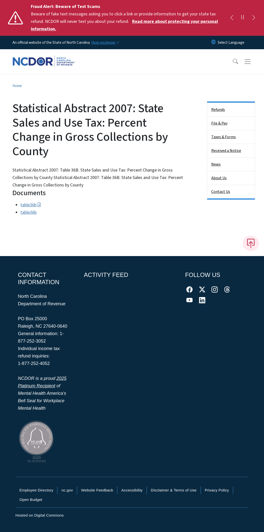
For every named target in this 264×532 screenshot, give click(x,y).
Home (17, 86)
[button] (232, 62)
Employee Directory (36, 490)
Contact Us (220, 191)
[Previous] (231, 18)
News (216, 164)
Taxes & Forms (223, 137)
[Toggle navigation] (252, 62)
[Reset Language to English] (213, 42)
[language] (231, 42)
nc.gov (67, 490)
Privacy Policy (217, 490)
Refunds (218, 109)
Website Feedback (97, 490)
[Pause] (242, 18)
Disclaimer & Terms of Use (174, 490)
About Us (219, 178)
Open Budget (30, 499)
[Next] (253, 18)
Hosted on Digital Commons (39, 515)
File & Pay (219, 123)
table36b (30, 205)
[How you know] (105, 42)
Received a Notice (226, 150)
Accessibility (132, 490)
